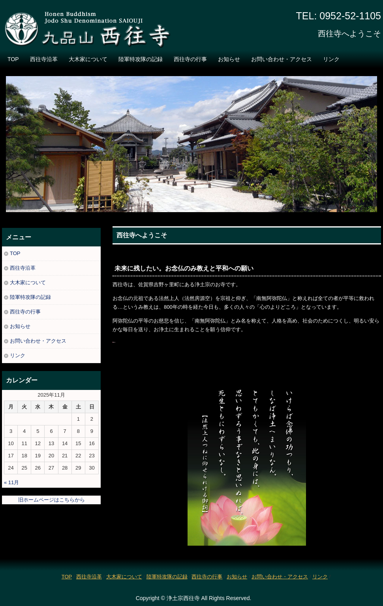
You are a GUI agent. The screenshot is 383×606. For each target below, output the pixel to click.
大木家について (88, 59)
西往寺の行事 (190, 59)
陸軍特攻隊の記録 (140, 59)
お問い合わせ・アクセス (281, 59)
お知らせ (229, 59)
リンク (331, 59)
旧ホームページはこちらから (51, 500)
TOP (13, 59)
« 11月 (11, 482)
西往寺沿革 (44, 59)
